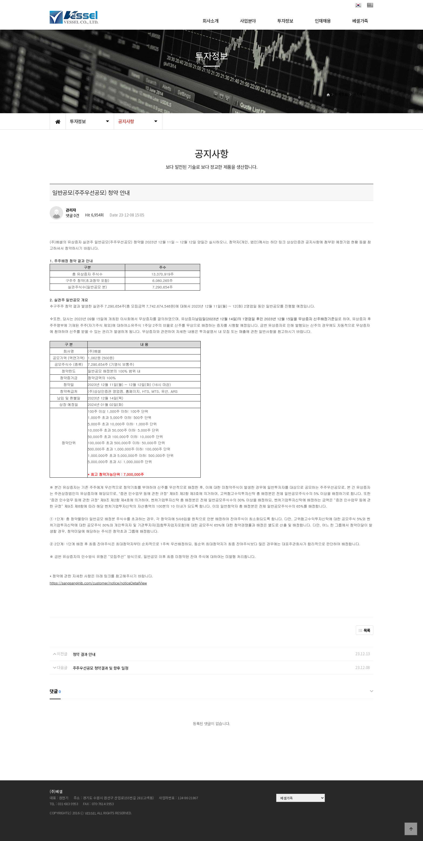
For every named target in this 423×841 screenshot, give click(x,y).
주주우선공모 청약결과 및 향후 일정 (100, 668)
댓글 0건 (72, 215)
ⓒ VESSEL (88, 813)
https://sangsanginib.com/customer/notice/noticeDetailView (98, 582)
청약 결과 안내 (84, 654)
